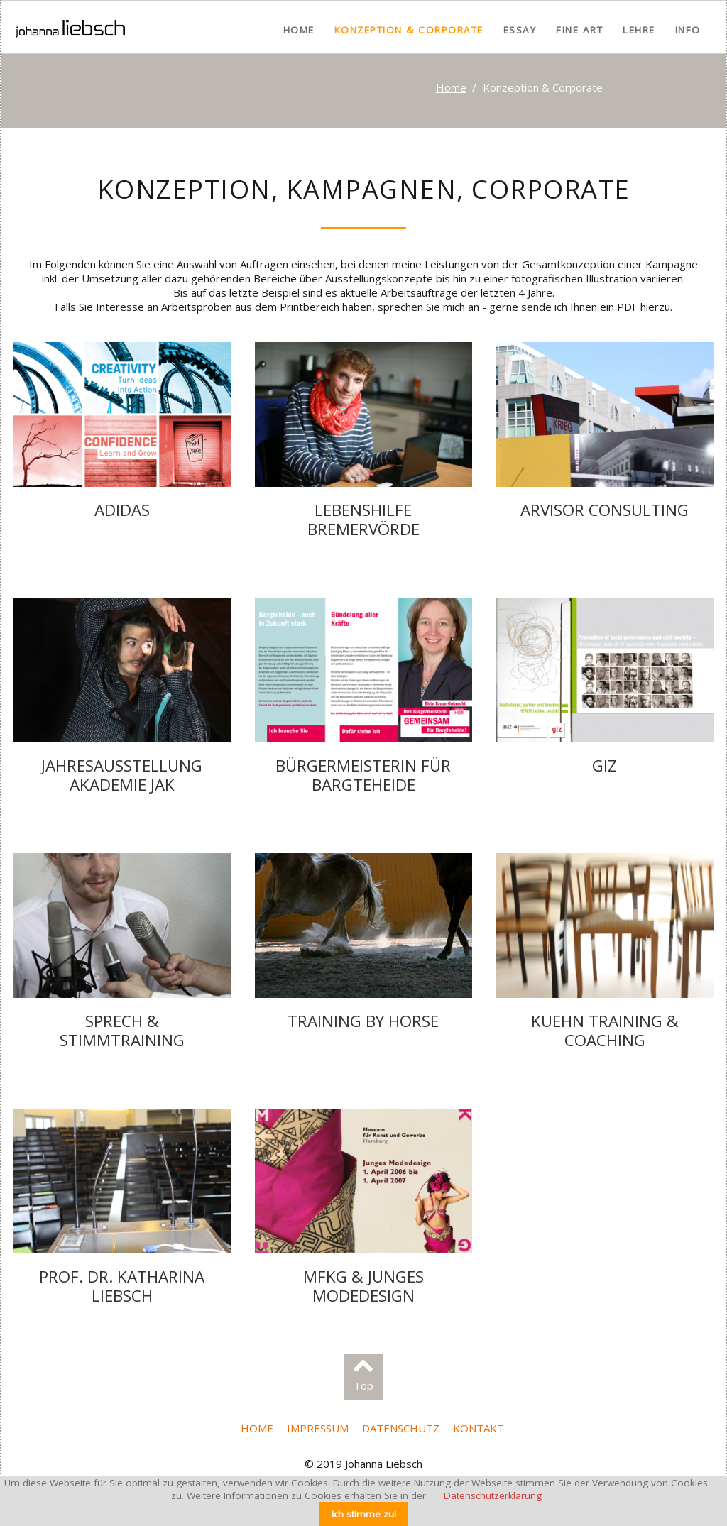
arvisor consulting (604, 510)
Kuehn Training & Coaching (605, 1030)
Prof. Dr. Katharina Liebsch (121, 1286)
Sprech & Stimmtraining (122, 1030)
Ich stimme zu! (364, 1514)
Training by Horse (363, 1021)
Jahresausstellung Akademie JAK (121, 775)
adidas (122, 510)
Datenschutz (400, 1428)
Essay (520, 29)
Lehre (639, 29)
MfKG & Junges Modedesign (363, 1286)
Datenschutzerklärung (493, 1495)
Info (688, 29)
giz (604, 765)
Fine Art (579, 29)
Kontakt (478, 1428)
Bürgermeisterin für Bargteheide (363, 775)
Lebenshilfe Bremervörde (363, 519)
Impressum (318, 1428)
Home (299, 29)
